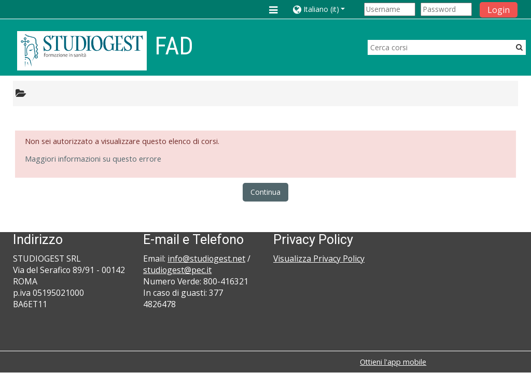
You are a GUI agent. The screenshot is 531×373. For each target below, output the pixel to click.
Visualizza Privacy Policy (319, 258)
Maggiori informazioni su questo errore (93, 159)
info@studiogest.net (206, 258)
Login (498, 10)
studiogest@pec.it (177, 270)
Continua (265, 192)
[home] (82, 50)
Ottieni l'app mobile (393, 362)
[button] (326, 9)
